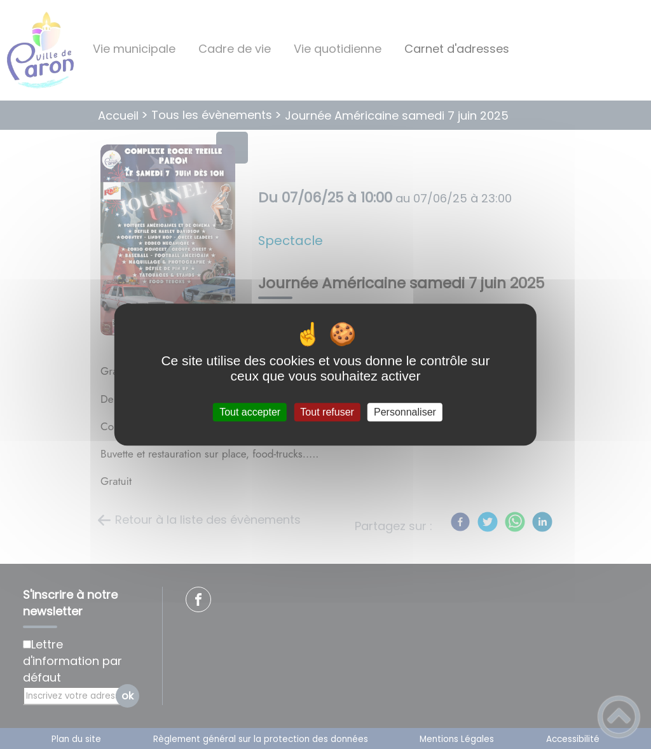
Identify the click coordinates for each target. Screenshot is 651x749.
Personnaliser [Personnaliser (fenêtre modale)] (405, 412)
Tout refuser (326, 412)
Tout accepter (249, 412)
